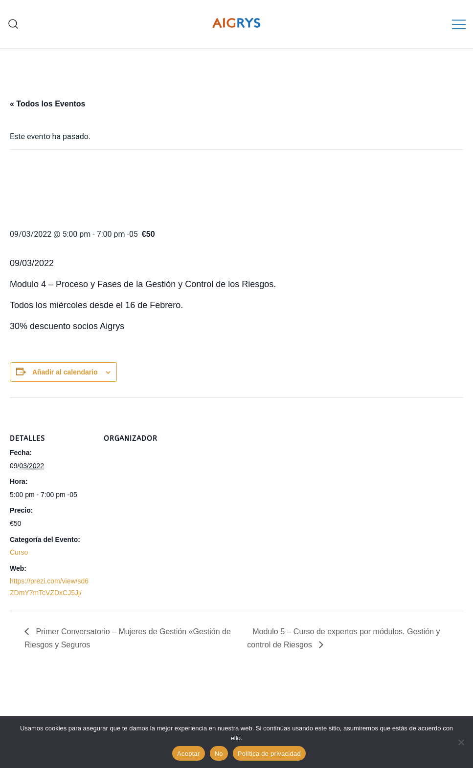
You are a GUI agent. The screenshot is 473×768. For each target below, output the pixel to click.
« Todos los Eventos (47, 104)
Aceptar (188, 753)
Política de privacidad (269, 753)
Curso (19, 552)
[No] (461, 742)
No (219, 753)
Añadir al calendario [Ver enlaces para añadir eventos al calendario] (65, 372)
